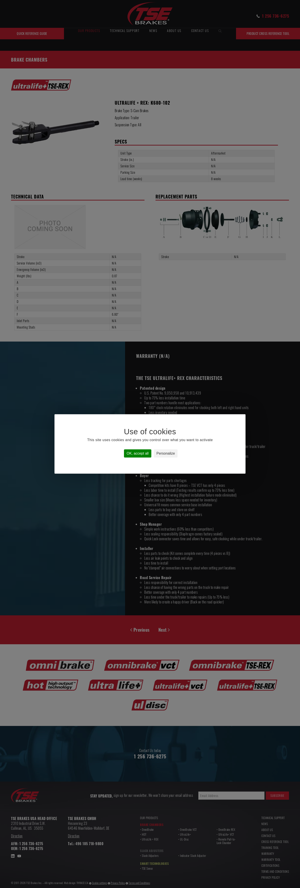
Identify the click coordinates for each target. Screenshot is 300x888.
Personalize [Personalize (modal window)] (165, 453)
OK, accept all (138, 453)
